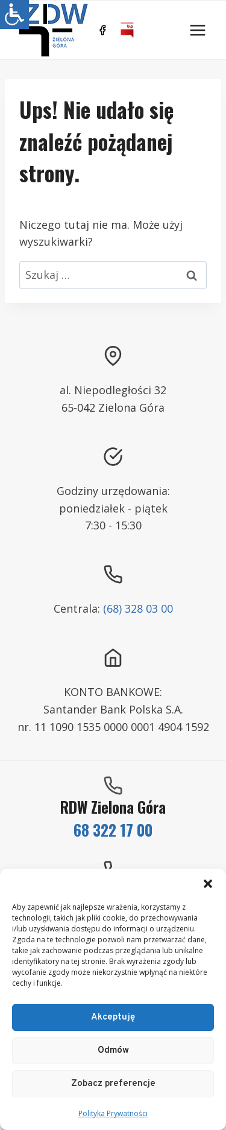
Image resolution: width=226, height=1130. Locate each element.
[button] (208, 884)
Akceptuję (113, 1017)
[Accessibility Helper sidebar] (14, 14)
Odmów (113, 1050)
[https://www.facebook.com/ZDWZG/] (102, 30)
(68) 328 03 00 (138, 608)
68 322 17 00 (113, 830)
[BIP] (127, 30)
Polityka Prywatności (113, 1113)
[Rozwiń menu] (197, 30)
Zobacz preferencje (113, 1084)
